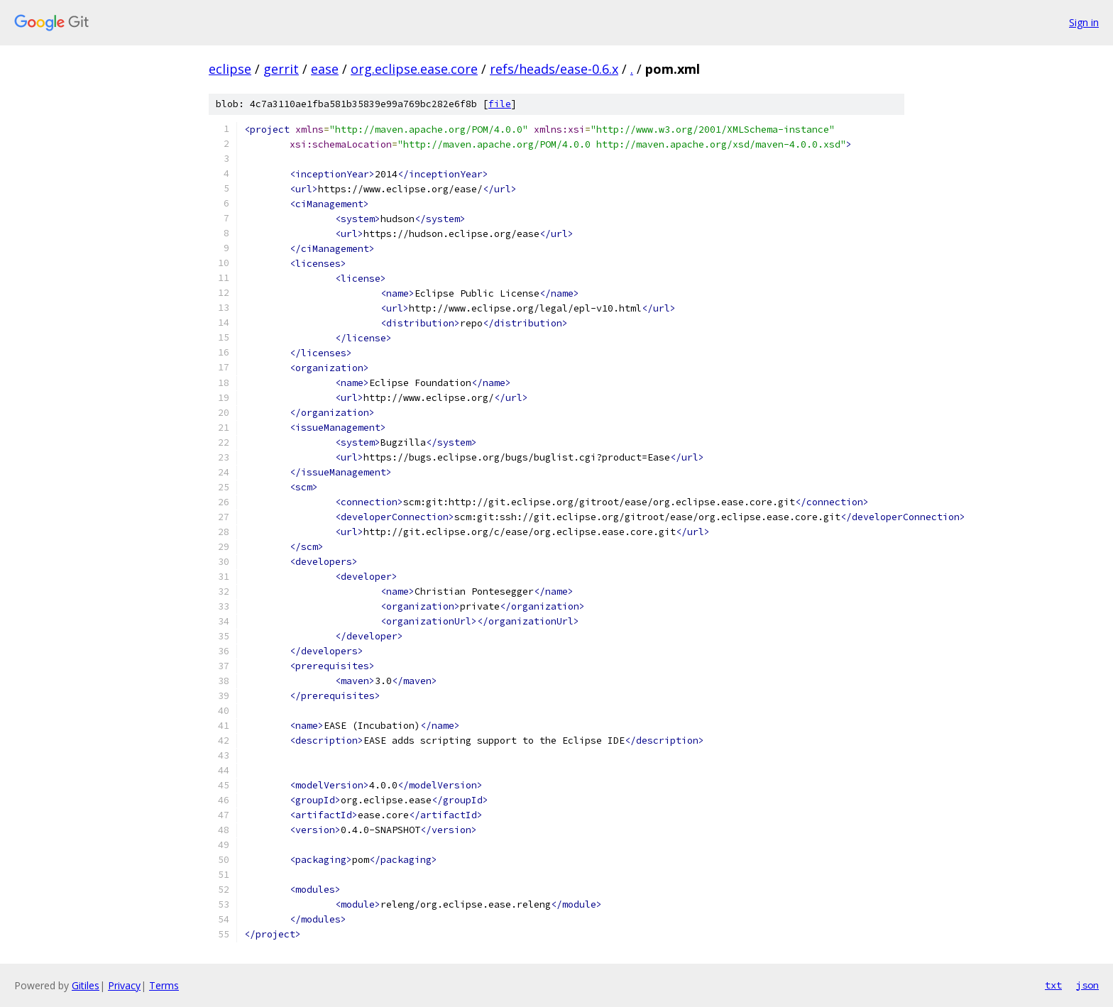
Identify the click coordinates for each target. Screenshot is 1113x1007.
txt (1053, 985)
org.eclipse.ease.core (414, 68)
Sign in (1084, 22)
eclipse (230, 68)
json (1087, 985)
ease (325, 68)
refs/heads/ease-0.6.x (554, 68)
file (499, 104)
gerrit (281, 68)
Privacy (124, 985)
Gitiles (85, 985)
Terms (164, 985)
